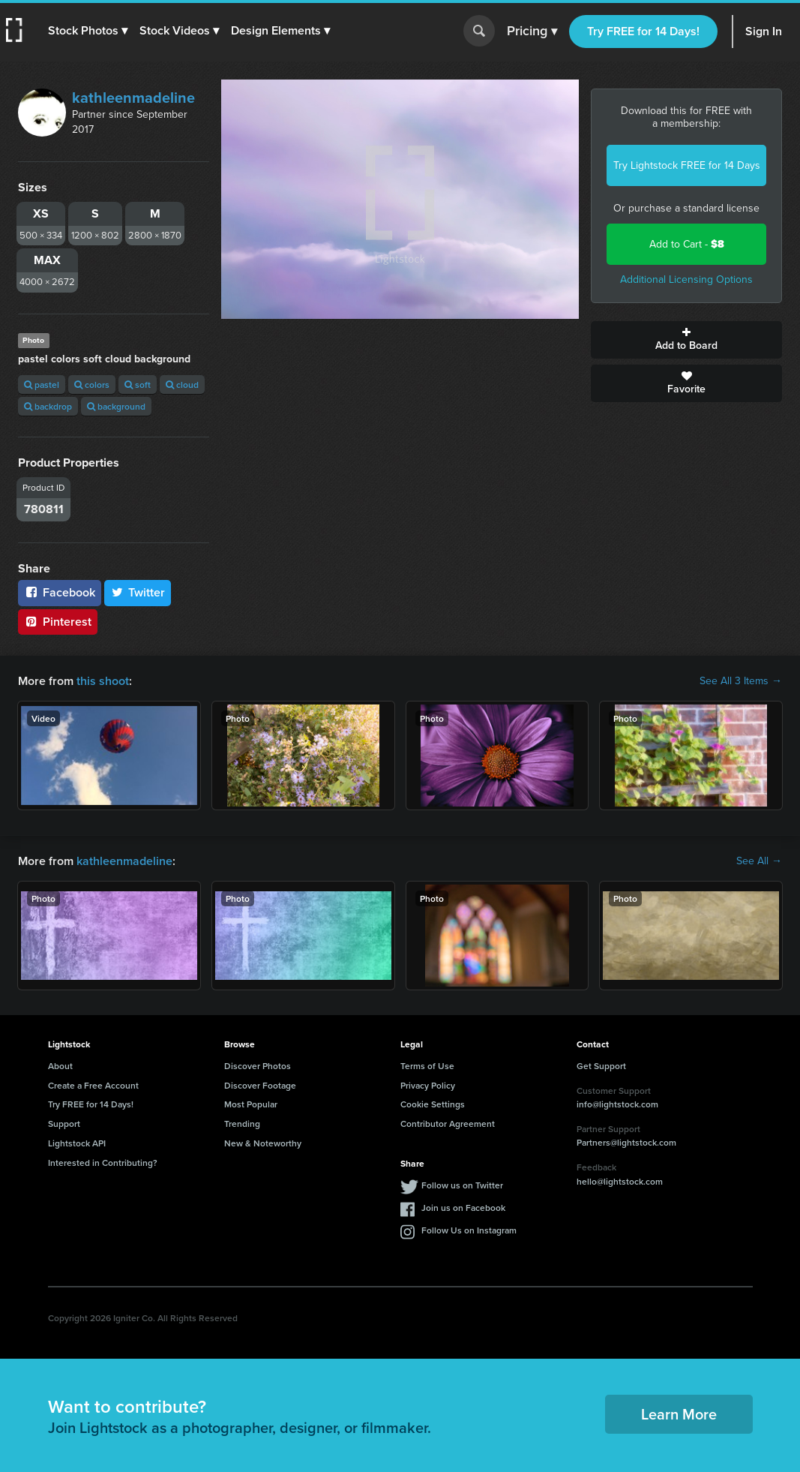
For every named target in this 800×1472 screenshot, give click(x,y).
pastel (41, 384)
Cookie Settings (432, 1104)
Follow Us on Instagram (469, 1230)
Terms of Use (427, 1065)
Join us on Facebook (463, 1207)
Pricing (532, 31)
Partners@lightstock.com (626, 1142)
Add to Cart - (686, 244)
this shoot (102, 680)
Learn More (679, 1414)
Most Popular (250, 1104)
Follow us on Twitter (462, 1185)
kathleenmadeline (133, 97)
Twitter (138, 592)
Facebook (59, 592)
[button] (87, 31)
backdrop (48, 406)
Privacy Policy (427, 1085)
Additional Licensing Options (686, 279)
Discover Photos (257, 1065)
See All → (759, 861)
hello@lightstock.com (620, 1181)
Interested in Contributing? (102, 1162)
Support (64, 1123)
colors (91, 384)
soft (137, 384)
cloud (182, 384)
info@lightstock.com (617, 1104)
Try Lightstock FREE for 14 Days (686, 165)
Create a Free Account (93, 1085)
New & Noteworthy (262, 1143)
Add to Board (686, 340)
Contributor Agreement (447, 1123)
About (60, 1065)
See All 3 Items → (741, 681)
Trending (242, 1123)
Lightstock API (77, 1143)
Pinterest (57, 621)
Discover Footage (260, 1085)
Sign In (763, 31)
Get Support (601, 1065)
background (116, 406)
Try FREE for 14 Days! (643, 31)
